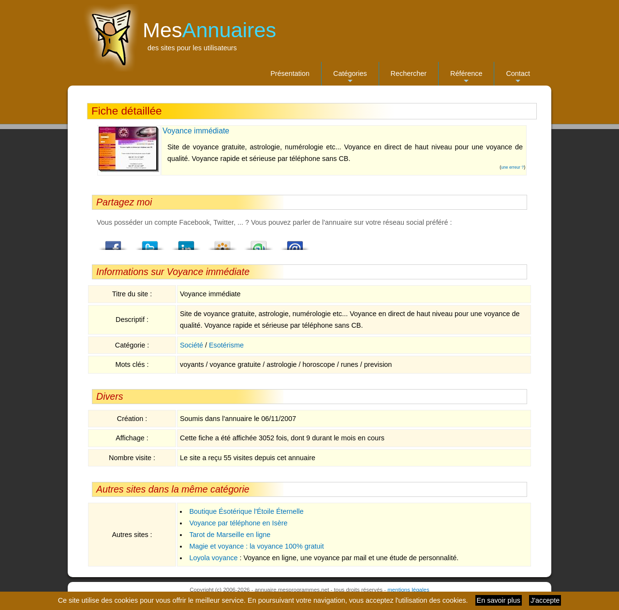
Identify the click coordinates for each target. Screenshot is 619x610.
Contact (518, 78)
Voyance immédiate (195, 131)
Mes (209, 30)
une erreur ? (512, 167)
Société (191, 345)
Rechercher (409, 73)
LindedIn (186, 242)
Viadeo (222, 242)
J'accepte (545, 600)
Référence (466, 78)
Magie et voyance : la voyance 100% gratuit (256, 546)
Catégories (350, 78)
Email (295, 242)
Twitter (150, 242)
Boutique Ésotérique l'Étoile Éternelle (246, 511)
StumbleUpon (259, 242)
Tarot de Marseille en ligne (229, 534)
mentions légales (408, 590)
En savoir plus (498, 600)
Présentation (290, 73)
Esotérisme (226, 345)
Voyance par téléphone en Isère (238, 523)
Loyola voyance (213, 558)
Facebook (114, 242)
